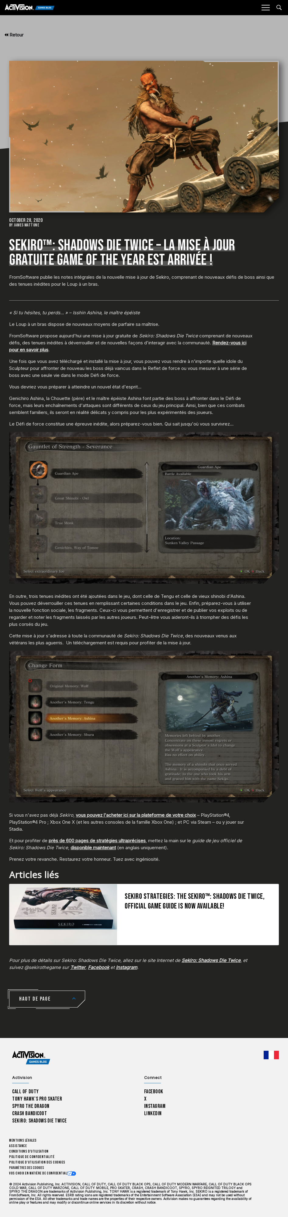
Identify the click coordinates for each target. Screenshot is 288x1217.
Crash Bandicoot (29, 1113)
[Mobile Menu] (265, 8)
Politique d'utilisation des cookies (37, 1162)
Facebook (154, 1091)
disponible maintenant (93, 847)
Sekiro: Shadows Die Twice (39, 1121)
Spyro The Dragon (31, 1106)
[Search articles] (279, 7)
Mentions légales (23, 1140)
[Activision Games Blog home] (31, 1058)
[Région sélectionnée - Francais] (271, 1055)
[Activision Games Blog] (30, 8)
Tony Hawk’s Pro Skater (37, 1099)
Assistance (18, 1146)
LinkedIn (153, 1113)
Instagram (155, 1106)
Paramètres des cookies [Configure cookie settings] (26, 1168)
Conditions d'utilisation (29, 1151)
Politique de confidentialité (31, 1157)
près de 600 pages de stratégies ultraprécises (97, 840)
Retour (14, 35)
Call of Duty (25, 1091)
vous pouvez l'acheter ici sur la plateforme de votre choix (136, 815)
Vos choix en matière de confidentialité (40, 1173)
